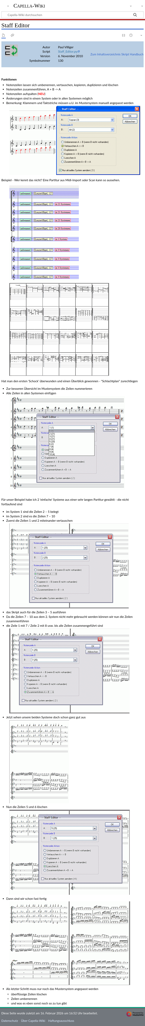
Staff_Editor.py (67, 51)
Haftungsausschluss (61, 1020)
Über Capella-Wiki (33, 1020)
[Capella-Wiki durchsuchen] (72, 14)
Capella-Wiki (29, 6)
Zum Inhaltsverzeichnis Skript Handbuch (116, 54)
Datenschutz (9, 1020)
